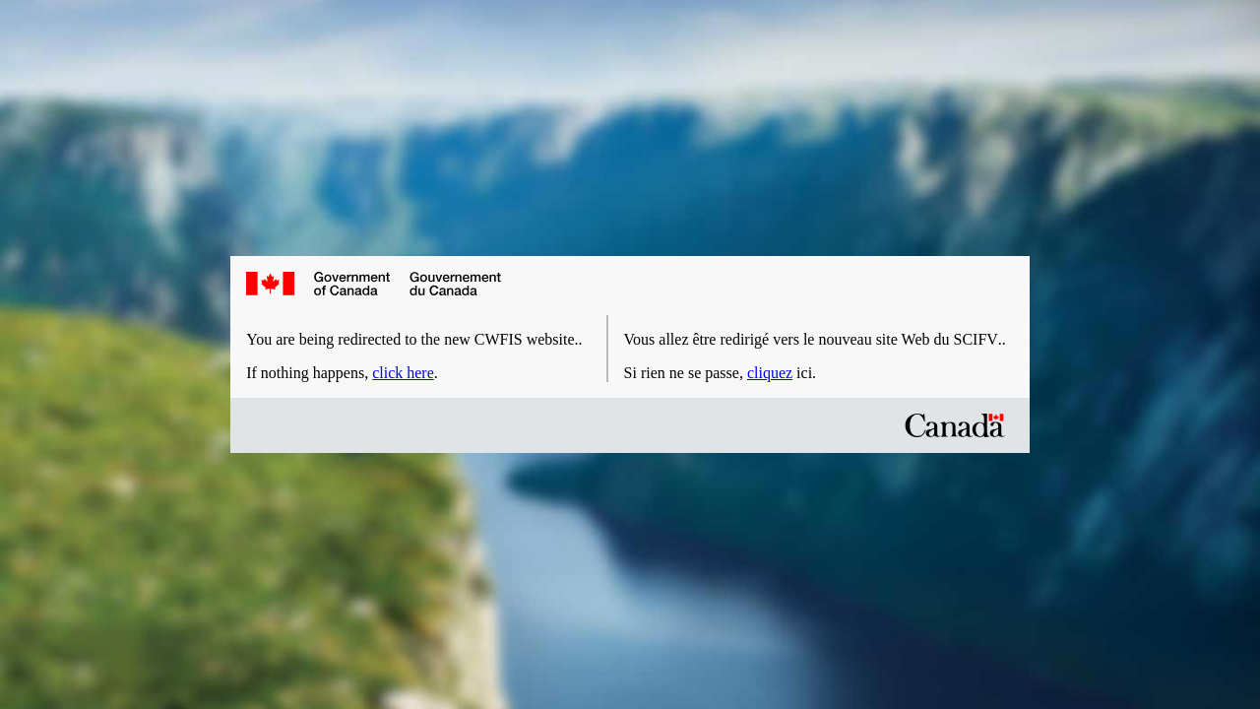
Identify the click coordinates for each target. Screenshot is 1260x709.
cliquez (769, 372)
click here (403, 372)
